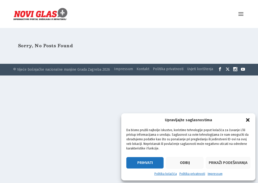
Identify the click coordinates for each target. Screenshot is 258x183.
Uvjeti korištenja (200, 69)
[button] (247, 120)
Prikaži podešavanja (228, 162)
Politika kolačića (165, 174)
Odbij (185, 162)
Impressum (215, 174)
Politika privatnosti (192, 174)
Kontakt (143, 69)
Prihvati (145, 162)
